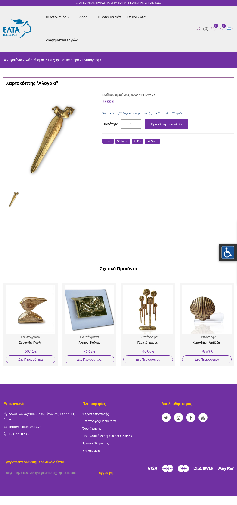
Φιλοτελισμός (58, 17)
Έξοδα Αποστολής (95, 414)
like (108, 141)
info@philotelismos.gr (25, 427)
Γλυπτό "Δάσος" (148, 342)
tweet (123, 141)
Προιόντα (15, 60)
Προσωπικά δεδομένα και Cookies (107, 436)
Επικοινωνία (136, 17)
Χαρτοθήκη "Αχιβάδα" (207, 342)
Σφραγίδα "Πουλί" (30, 342)
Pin (138, 141)
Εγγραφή (106, 473)
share (154, 141)
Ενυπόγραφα (91, 60)
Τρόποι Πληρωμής (95, 443)
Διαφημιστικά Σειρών (62, 40)
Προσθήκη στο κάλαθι (166, 124)
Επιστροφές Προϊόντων (99, 421)
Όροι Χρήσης (91, 428)
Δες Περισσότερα (30, 359)
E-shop (84, 17)
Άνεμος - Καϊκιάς (89, 342)
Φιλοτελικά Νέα (109, 17)
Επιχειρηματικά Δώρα (63, 60)
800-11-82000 (19, 434)
